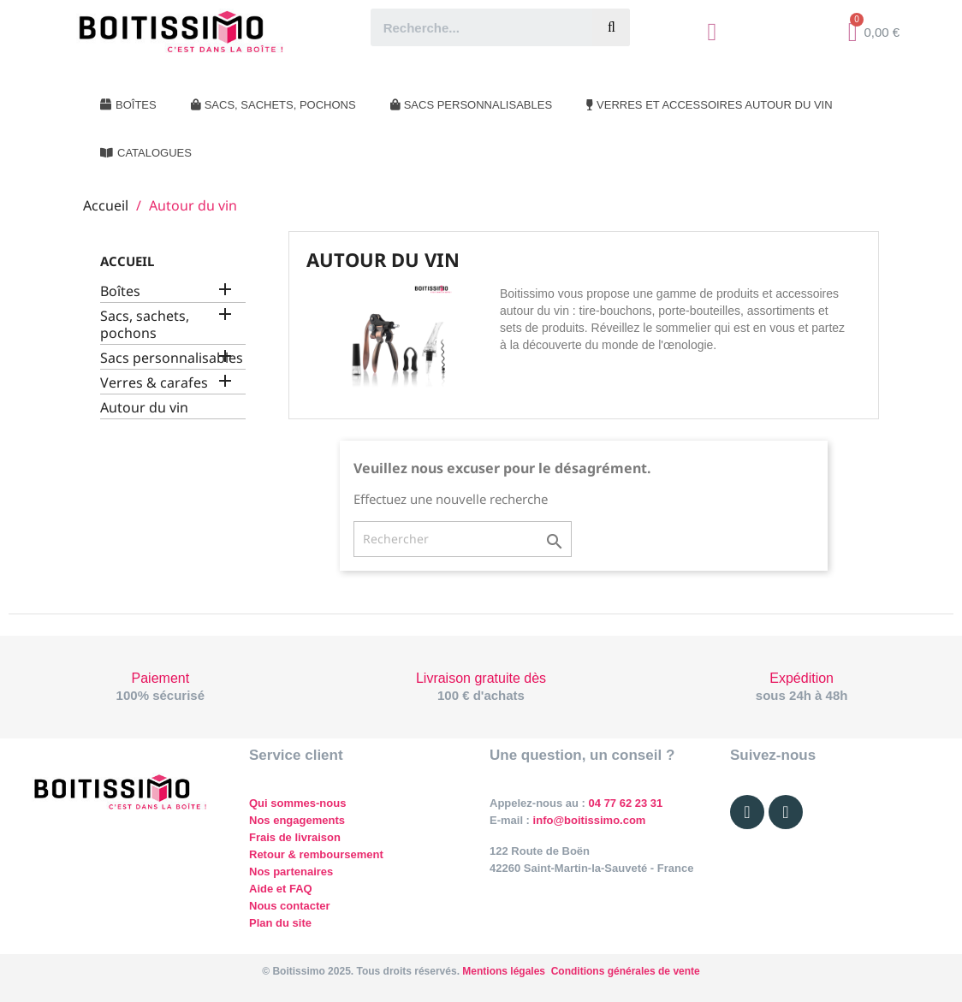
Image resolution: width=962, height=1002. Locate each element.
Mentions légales (503, 971)
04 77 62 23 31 (626, 803)
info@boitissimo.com (587, 820)
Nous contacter (289, 905)
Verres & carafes (154, 383)
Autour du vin (144, 408)
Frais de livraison (295, 837)
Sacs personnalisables (171, 358)
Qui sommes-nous (297, 803)
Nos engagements (297, 820)
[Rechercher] (462, 539)
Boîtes (120, 291)
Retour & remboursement (316, 854)
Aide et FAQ (280, 888)
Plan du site (280, 922)
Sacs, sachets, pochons (144, 324)
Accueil (127, 261)
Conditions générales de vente (625, 971)
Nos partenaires (291, 871)
